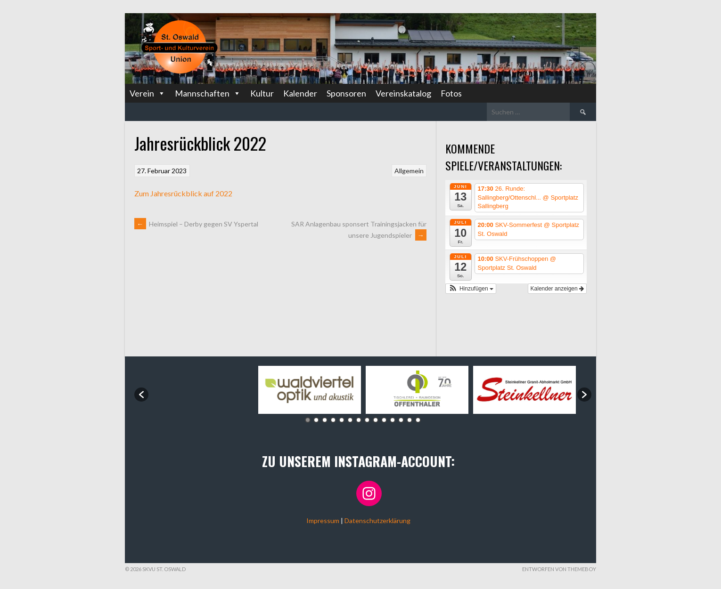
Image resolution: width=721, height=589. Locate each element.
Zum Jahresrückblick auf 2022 (183, 193)
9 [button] (375, 420)
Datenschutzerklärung (377, 520)
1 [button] (308, 420)
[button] (471, 288)
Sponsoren (346, 93)
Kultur (262, 93)
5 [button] (341, 420)
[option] (202, 390)
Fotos (451, 93)
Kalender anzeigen (557, 288)
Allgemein (409, 171)
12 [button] (401, 420)
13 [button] (409, 420)
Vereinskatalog (403, 93)
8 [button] (367, 420)
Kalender (300, 93)
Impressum (322, 520)
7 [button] (358, 420)
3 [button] (325, 420)
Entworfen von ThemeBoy (559, 569)
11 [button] (392, 420)
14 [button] (418, 420)
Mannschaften (208, 93)
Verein (147, 93)
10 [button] (384, 420)
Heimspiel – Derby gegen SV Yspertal (196, 224)
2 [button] (316, 420)
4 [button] (333, 420)
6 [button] (350, 420)
